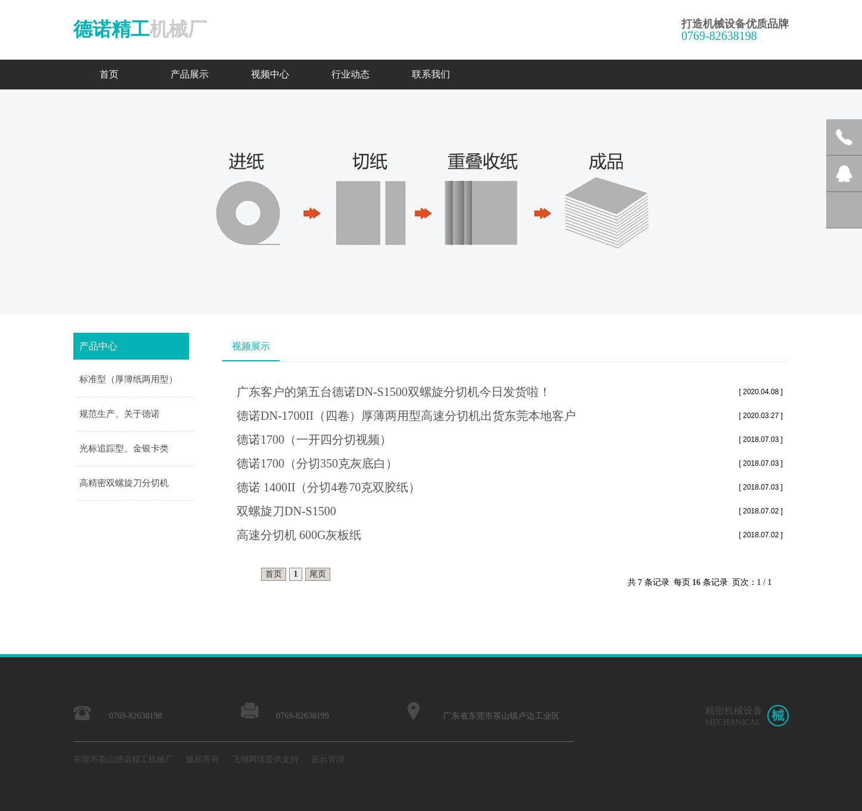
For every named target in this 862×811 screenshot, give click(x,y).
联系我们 (431, 74)
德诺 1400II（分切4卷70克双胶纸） (328, 487)
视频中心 (270, 74)
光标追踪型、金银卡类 (124, 448)
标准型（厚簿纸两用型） (128, 379)
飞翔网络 (248, 759)
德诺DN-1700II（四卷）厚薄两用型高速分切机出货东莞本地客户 (406, 415)
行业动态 (350, 74)
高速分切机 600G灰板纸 (299, 534)
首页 (109, 74)
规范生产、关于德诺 (119, 414)
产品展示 (189, 74)
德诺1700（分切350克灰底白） (317, 463)
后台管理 (328, 759)
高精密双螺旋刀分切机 (124, 483)
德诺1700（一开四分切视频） (314, 439)
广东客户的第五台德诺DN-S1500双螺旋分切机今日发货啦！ (394, 391)
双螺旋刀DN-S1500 (286, 511)
